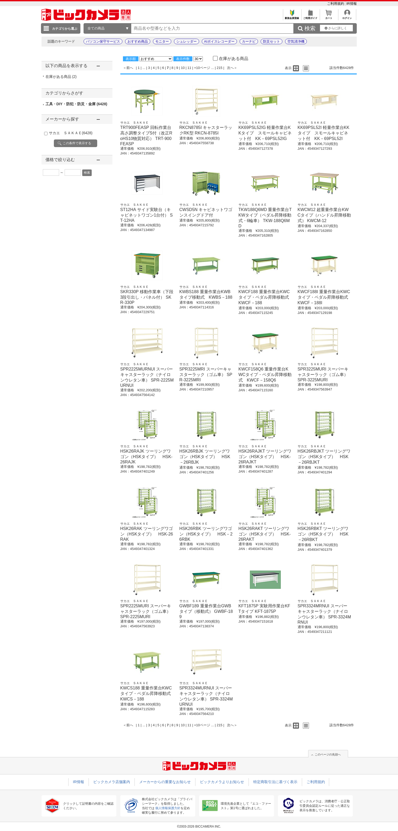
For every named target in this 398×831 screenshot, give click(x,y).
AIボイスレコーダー (219, 41)
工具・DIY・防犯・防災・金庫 (76, 104)
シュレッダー (186, 41)
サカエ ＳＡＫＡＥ (70, 133)
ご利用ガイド (310, 16)
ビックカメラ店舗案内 (111, 782)
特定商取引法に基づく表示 (275, 782)
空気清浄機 (295, 41)
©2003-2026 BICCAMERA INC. (199, 826)
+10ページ (202, 68)
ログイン (347, 16)
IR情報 (352, 4)
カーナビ (249, 41)
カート (328, 16)
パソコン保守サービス (103, 41)
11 (189, 68)
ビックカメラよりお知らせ (222, 782)
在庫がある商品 (61, 76)
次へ (230, 68)
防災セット (271, 41)
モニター (162, 41)
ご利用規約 (336, 4)
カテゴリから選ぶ (64, 29)
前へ (129, 68)
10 (183, 68)
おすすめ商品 (137, 41)
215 (220, 68)
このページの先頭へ (328, 754)
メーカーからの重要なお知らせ (165, 782)
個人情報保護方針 (167, 808)
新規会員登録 (292, 16)
